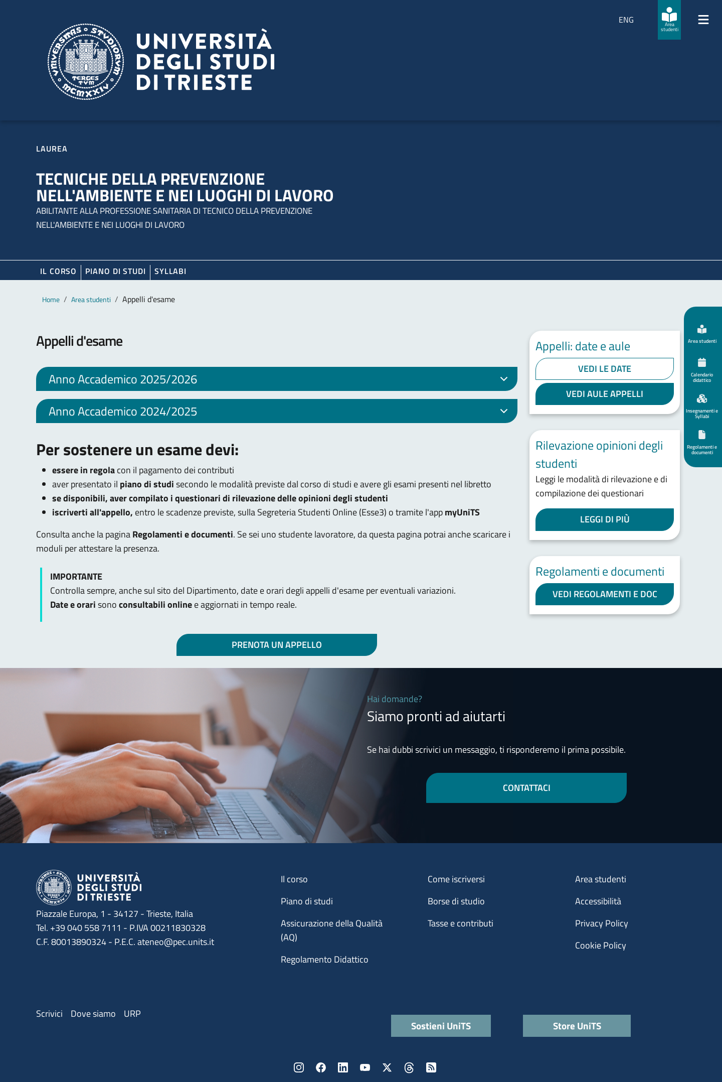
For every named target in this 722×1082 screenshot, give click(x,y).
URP (132, 1013)
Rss (431, 1067)
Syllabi (170, 271)
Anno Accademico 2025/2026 (280, 380)
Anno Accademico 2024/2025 (280, 412)
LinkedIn (343, 1067)
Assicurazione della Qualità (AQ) (332, 930)
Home (51, 299)
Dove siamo (93, 1013)
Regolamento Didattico (325, 959)
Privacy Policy (601, 923)
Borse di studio (456, 901)
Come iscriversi (456, 879)
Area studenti (91, 299)
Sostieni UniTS (441, 1025)
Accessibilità (598, 901)
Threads (409, 1067)
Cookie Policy (600, 945)
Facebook (321, 1067)
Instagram (299, 1067)
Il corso (58, 271)
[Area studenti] (669, 20)
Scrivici (49, 1013)
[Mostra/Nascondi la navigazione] (703, 19)
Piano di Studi (115, 271)
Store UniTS (577, 1025)
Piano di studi (307, 901)
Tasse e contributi (460, 923)
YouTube (365, 1067)
